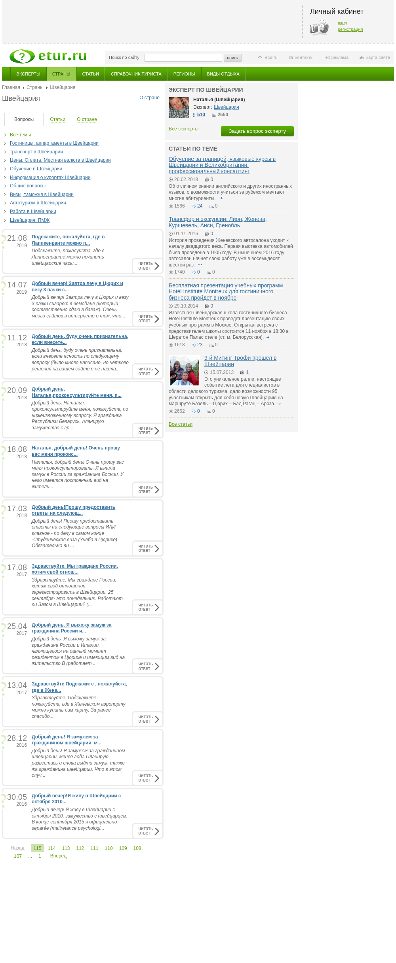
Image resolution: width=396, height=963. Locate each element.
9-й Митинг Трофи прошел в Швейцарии (240, 361)
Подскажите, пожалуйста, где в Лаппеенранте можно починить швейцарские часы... (68, 257)
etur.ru (271, 57)
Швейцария (226, 107)
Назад (17, 848)
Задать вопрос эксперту (257, 131)
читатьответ (146, 265)
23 (199, 344)
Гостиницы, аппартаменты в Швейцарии (54, 143)
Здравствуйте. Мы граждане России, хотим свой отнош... (75, 569)
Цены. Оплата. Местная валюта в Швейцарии (60, 160)
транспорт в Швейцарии (36, 152)
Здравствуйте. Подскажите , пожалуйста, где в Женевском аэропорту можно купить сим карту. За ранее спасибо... (79, 707)
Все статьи (180, 424)
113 (66, 848)
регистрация (350, 29)
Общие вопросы (28, 186)
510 (201, 114)
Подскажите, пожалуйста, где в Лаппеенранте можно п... (68, 240)
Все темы (20, 135)
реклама (339, 57)
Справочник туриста (136, 74)
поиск (232, 57)
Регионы (184, 74)
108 (137, 848)
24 (199, 206)
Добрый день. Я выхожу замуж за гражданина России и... (71, 628)
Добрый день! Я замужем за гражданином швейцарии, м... (66, 740)
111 (95, 848)
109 (123, 848)
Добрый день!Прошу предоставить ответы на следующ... (73, 510)
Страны (61, 74)
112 (80, 848)
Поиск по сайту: (125, 57)
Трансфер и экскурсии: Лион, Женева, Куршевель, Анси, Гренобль (218, 222)
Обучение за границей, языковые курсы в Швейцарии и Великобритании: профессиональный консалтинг (222, 165)
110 (109, 848)
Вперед (58, 856)
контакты (304, 57)
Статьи (90, 74)
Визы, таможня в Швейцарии (42, 194)
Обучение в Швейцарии (36, 169)
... (30, 856)
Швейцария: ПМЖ (30, 220)
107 (18, 856)
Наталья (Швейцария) (219, 99)
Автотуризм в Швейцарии (38, 203)
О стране (149, 97)
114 (51, 848)
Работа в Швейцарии (33, 211)
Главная (11, 87)
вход (342, 22)
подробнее (220, 198)
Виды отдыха (223, 74)
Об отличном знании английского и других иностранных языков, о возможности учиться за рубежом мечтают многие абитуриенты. (230, 192)
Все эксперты (183, 129)
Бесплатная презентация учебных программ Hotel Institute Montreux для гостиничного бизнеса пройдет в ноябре (226, 291)
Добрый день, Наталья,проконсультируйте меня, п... (77, 392)
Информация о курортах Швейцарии (50, 177)
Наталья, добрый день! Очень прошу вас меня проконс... (76, 451)
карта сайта (378, 57)
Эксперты (28, 74)
